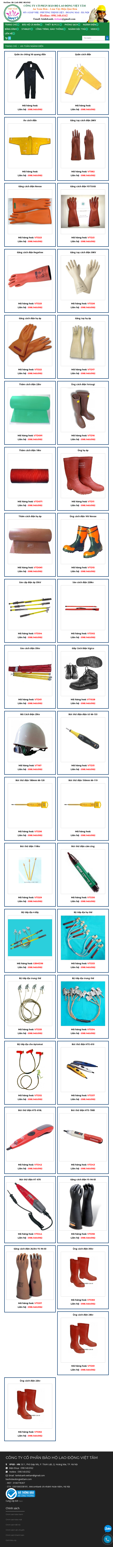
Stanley (25, 29)
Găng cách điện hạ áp (30, 318)
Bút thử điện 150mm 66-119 (83, 780)
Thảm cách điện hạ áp (30, 516)
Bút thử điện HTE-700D (83, 1110)
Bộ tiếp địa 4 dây (30, 912)
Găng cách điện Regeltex (30, 252)
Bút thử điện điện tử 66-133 (83, 714)
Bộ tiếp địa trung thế (30, 978)
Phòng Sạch (71, 24)
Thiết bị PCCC (52, 24)
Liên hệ (9, 33)
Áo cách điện (30, 120)
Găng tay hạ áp (83, 318)
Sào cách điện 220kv (83, 582)
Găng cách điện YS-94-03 (83, 1179)
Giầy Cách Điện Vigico (83, 648)
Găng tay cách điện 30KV (83, 252)
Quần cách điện (83, 54)
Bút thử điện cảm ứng (83, 846)
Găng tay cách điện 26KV (83, 120)
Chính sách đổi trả (13, 1525)
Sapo (21, 1501)
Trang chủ (11, 24)
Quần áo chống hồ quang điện (30, 54)
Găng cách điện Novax (30, 186)
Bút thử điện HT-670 (30, 1179)
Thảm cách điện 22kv (30, 384)
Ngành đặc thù (76, 29)
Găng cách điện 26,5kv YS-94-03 (30, 1248)
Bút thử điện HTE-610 (83, 1044)
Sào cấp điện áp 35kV (30, 582)
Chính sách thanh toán (15, 1535)
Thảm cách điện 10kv (30, 450)
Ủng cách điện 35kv (83, 1248)
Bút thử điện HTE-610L (30, 1110)
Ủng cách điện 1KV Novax (83, 516)
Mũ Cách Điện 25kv (30, 714)
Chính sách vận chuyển (15, 1530)
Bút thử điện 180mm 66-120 (30, 780)
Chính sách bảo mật (14, 1520)
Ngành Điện (89, 24)
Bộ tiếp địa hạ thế (83, 912)
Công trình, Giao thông (49, 29)
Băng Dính (10, 29)
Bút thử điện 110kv (30, 846)
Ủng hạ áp (83, 450)
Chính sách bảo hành (14, 1514)
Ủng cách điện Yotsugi (83, 384)
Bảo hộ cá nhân (31, 24)
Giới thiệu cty (11, 1540)
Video (94, 29)
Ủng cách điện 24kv (83, 1314)
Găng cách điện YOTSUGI (83, 186)
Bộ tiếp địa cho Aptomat (30, 1044)
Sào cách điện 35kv (30, 648)
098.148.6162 (24, 2)
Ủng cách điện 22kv (30, 1380)
